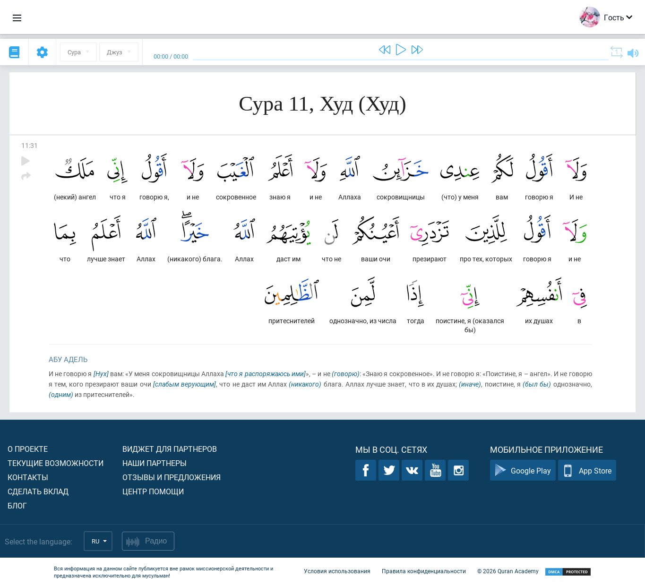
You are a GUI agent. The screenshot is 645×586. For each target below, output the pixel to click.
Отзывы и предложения (171, 477)
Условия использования (337, 571)
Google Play (523, 470)
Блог (17, 505)
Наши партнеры (154, 463)
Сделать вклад (38, 491)
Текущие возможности (55, 463)
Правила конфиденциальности (424, 571)
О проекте (28, 449)
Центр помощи (153, 491)
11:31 (29, 145)
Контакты (28, 477)
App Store (587, 470)
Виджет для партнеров (169, 449)
